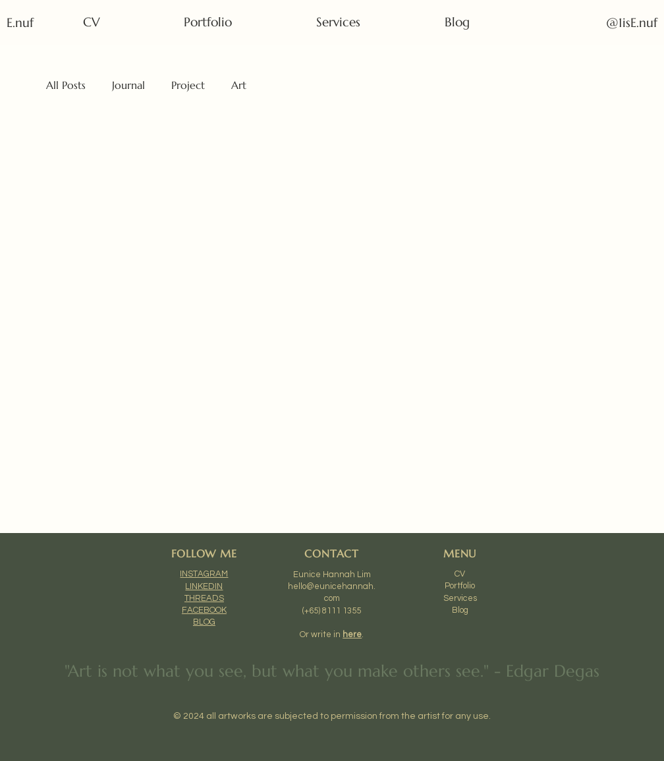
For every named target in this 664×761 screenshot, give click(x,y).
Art (238, 85)
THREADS (204, 598)
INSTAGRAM (204, 573)
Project (188, 85)
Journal (128, 85)
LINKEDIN (204, 586)
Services (460, 598)
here (352, 634)
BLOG (204, 622)
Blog (460, 610)
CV (460, 573)
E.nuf (22, 22)
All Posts (66, 85)
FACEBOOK (204, 610)
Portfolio (460, 585)
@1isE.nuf (631, 22)
